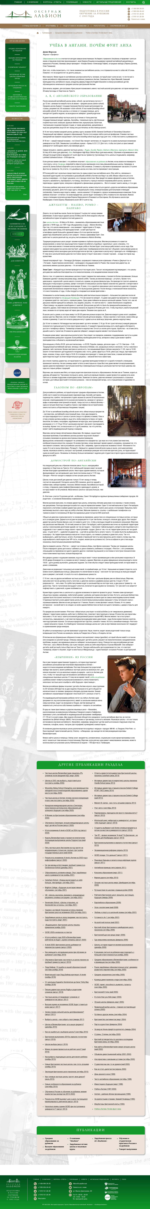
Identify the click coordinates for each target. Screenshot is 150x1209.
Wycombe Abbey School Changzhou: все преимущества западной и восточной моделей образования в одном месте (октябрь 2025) (66, 790)
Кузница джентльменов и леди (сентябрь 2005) (113, 980)
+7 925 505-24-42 (137, 11)
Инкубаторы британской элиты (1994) (109, 1104)
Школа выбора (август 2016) (56, 1044)
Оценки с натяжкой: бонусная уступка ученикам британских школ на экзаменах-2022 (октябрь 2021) (65, 911)
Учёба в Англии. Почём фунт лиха (107, 1109)
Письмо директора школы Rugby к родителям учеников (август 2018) (63, 991)
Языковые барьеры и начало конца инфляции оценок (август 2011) (115, 862)
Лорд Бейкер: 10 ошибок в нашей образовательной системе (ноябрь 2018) (65, 969)
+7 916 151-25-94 (137, 14)
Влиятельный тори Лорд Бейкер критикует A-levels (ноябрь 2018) (65, 976)
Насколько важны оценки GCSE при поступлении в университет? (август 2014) (65, 1108)
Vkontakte (42, 1198)
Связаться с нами (138, 19)
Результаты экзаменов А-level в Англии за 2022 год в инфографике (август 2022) (66, 859)
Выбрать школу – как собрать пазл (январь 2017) (64, 1019)
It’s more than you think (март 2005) (107, 997)
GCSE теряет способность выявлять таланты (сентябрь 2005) (112, 986)
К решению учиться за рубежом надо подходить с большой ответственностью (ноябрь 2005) (114, 954)
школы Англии (52, 222)
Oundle (93, 150)
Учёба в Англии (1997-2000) (105, 1089)
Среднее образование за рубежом (17, 49)
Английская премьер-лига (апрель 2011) (110, 868)
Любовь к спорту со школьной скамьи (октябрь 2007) (115, 912)
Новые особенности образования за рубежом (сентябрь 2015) (63, 1085)
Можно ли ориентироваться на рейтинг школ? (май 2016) (65, 1051)
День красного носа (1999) (104, 1074)
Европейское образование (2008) (107, 902)
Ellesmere (114, 150)
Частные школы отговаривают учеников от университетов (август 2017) (62, 998)
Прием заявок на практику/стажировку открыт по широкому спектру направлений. (17, 415)
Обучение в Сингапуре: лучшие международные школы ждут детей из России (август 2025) (67, 824)
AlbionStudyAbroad (80, 1183)
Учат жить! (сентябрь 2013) (105, 808)
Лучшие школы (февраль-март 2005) (109, 1002)
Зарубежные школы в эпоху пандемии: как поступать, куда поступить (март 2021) (66, 919)
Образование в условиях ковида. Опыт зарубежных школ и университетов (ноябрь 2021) (65, 874)
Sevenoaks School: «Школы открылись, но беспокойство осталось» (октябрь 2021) (61, 904)
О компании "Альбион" (17, 67)
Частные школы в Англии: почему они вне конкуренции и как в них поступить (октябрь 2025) (66, 799)
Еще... (25, 194)
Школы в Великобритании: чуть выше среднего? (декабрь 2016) (64, 1026)
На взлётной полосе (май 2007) (106, 922)
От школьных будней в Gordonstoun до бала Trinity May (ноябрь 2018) (67, 983)
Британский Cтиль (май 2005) (106, 992)
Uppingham (123, 150)
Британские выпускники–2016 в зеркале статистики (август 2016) (66, 1038)
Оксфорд (61, 164)
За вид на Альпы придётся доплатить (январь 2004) (115, 1029)
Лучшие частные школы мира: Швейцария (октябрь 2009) (114, 884)
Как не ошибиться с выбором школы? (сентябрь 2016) (66, 1032)
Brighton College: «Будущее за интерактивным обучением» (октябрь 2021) (63, 889)
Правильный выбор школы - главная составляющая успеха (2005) (114, 1008)
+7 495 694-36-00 (137, 8)
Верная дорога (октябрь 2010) (106, 878)
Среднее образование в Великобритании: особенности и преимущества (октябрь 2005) (116, 961)
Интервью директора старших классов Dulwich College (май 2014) (116, 797)
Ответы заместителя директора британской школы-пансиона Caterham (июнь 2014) (115, 774)
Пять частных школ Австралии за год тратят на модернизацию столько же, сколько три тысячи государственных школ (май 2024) (64, 850)
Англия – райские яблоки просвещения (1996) (112, 1094)
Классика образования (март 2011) (108, 873)
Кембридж (75, 298)
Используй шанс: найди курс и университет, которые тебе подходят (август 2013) (115, 822)
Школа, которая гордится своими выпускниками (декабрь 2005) (113, 946)
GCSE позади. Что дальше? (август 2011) (111, 855)
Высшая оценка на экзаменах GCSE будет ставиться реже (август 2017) (66, 1006)
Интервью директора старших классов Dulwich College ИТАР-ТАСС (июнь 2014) (116, 789)
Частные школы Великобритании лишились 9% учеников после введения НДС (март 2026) (64, 774)
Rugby (87, 150)
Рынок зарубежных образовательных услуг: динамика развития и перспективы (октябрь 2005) (115, 969)
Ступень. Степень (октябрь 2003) (107, 1034)
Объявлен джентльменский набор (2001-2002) (112, 1054)
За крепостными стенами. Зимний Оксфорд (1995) (114, 1099)
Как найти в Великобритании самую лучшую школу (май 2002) (114, 1048)
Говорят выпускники (17, 106)
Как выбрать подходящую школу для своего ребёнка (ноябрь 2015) (66, 1058)
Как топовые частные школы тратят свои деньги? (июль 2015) (65, 1078)
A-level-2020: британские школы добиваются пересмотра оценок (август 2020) (63, 946)
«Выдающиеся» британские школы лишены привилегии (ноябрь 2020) (62, 926)
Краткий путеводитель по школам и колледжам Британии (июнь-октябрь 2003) (113, 1041)
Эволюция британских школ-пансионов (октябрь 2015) (66, 1072)
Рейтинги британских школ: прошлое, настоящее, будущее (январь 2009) (114, 896)
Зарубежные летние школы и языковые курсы (17, 76)
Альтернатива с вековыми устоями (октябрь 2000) (114, 1059)
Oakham (106, 150)
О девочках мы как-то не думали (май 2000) (112, 1064)
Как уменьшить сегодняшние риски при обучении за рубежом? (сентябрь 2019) (65, 954)
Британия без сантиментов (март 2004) (110, 1019)
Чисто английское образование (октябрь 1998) (113, 1079)
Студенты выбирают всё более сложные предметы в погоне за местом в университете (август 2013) (115, 829)
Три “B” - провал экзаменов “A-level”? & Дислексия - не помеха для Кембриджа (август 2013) (116, 837)
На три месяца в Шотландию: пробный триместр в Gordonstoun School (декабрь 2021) (65, 867)
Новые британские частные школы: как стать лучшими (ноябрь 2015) (67, 1066)
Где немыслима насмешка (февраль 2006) (111, 940)
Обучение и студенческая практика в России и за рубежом (17, 97)
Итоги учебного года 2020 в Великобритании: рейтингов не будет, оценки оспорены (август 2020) (65, 939)
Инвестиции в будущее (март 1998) (108, 1084)
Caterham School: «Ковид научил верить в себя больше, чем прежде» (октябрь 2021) (63, 881)
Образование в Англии (52, 59)
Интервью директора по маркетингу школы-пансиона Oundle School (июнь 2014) (115, 782)
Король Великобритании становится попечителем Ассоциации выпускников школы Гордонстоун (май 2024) (65, 840)
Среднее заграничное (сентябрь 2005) (109, 975)
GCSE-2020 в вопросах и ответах (58, 932)
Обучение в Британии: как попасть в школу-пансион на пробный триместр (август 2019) (67, 961)
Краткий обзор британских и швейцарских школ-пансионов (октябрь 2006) (114, 929)
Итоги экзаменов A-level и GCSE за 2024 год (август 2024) (66, 832)
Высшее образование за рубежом (17, 59)
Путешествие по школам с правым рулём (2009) (113, 890)
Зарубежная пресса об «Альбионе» (17, 87)
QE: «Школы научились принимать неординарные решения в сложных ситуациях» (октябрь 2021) (64, 896)
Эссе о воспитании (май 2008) (106, 907)
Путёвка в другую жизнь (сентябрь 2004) (110, 1014)
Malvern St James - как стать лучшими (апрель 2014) (115, 803)
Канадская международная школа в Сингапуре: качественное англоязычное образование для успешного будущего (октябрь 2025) (64, 808)
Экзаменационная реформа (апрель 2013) (111, 850)
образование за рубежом (95, 161)
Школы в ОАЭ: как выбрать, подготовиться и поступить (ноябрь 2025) (63, 782)
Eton (70, 152)
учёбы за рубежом (97, 677)
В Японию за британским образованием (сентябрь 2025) (65, 817)
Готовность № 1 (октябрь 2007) (106, 917)
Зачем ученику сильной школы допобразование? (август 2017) (64, 1013)
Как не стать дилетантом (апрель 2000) (110, 1069)
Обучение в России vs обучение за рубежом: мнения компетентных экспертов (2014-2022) (65, 1093)
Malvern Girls (133, 150)
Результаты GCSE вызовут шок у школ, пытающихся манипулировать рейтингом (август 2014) (66, 1100)
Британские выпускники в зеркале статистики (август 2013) (116, 844)
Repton (99, 150)
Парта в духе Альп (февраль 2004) (108, 1024)
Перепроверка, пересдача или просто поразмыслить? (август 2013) (115, 814)
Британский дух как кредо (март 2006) (109, 935)
